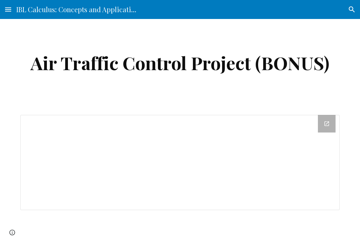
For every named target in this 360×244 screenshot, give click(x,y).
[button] (8, 9)
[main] (180, 63)
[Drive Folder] (180, 162)
